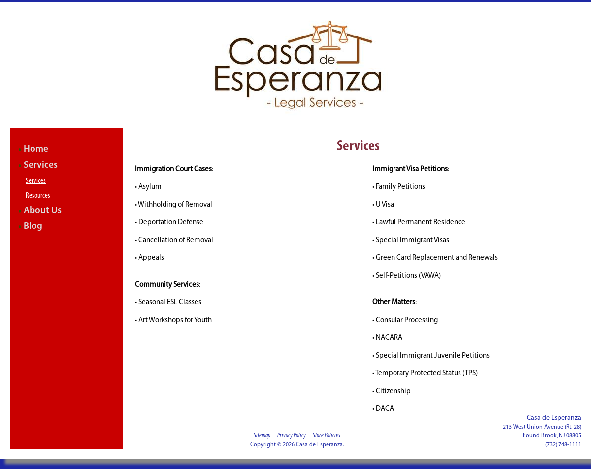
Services (41, 165)
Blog (33, 226)
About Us (43, 211)
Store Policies (326, 435)
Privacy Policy (291, 435)
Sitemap (262, 435)
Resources (38, 196)
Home (36, 149)
